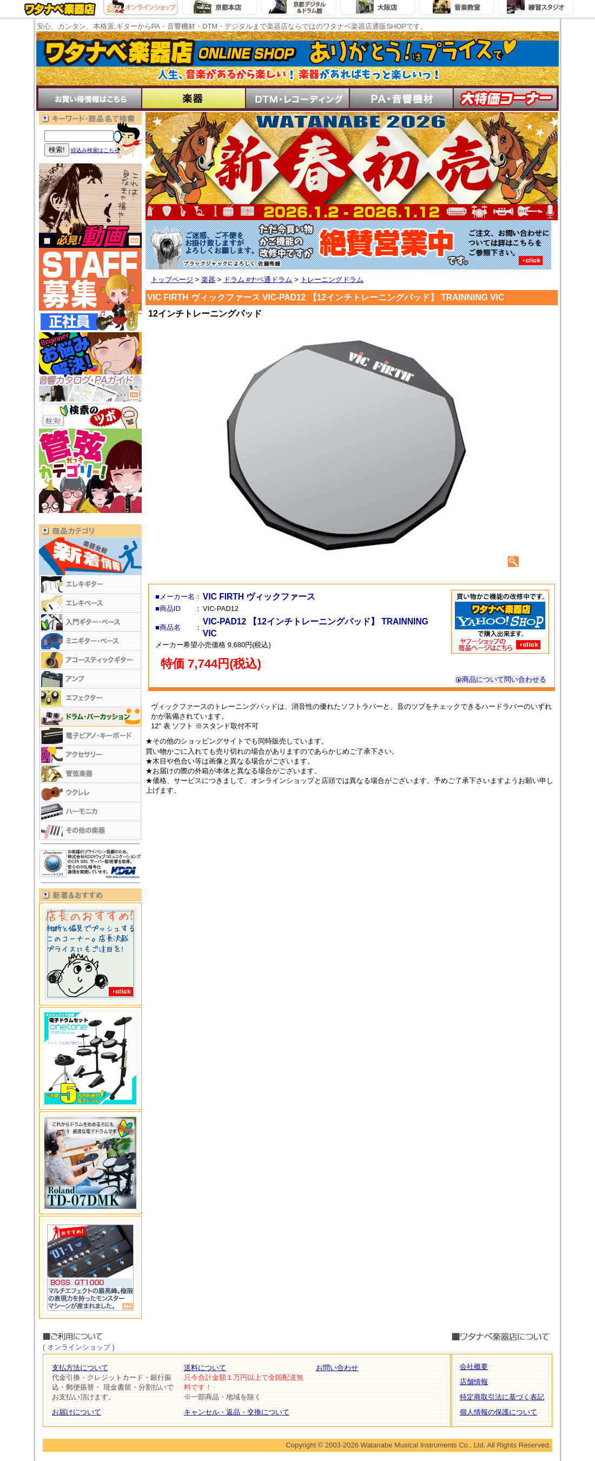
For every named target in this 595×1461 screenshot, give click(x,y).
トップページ (172, 279)
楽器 (208, 279)
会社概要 (474, 1367)
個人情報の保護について (498, 1412)
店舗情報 (474, 1382)
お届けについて (76, 1412)
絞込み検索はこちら (95, 150)
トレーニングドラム (331, 279)
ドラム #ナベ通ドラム (258, 279)
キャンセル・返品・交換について (236, 1412)
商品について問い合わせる (500, 679)
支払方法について (80, 1368)
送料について (205, 1368)
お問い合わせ (337, 1368)
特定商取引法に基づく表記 (502, 1397)
